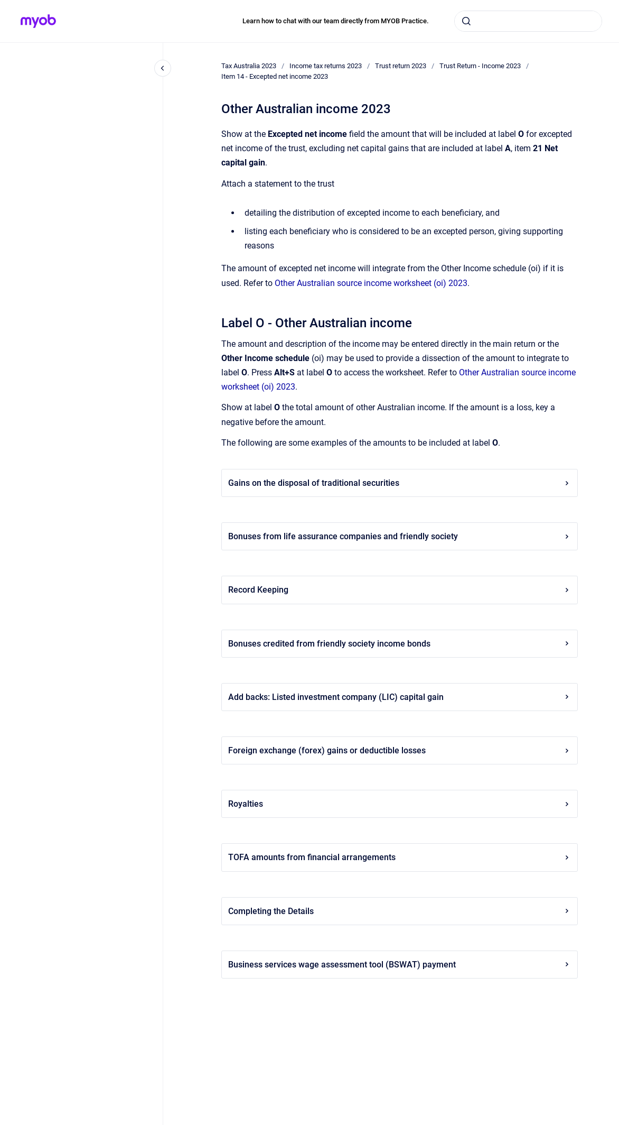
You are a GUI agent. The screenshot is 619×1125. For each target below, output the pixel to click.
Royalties (399, 804)
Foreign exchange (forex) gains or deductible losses (399, 750)
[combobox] (528, 21)
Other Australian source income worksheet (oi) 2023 (371, 283)
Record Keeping (399, 590)
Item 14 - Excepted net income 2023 (274, 76)
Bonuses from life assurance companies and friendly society (399, 536)
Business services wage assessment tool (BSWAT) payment (399, 965)
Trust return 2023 (400, 66)
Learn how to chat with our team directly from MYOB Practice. (335, 21)
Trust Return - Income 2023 (480, 66)
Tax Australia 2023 (248, 66)
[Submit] (466, 21)
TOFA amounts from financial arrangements (399, 857)
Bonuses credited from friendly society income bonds (399, 644)
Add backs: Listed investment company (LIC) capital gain (399, 697)
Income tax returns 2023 (325, 66)
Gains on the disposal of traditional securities (399, 483)
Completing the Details (399, 911)
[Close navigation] (162, 68)
